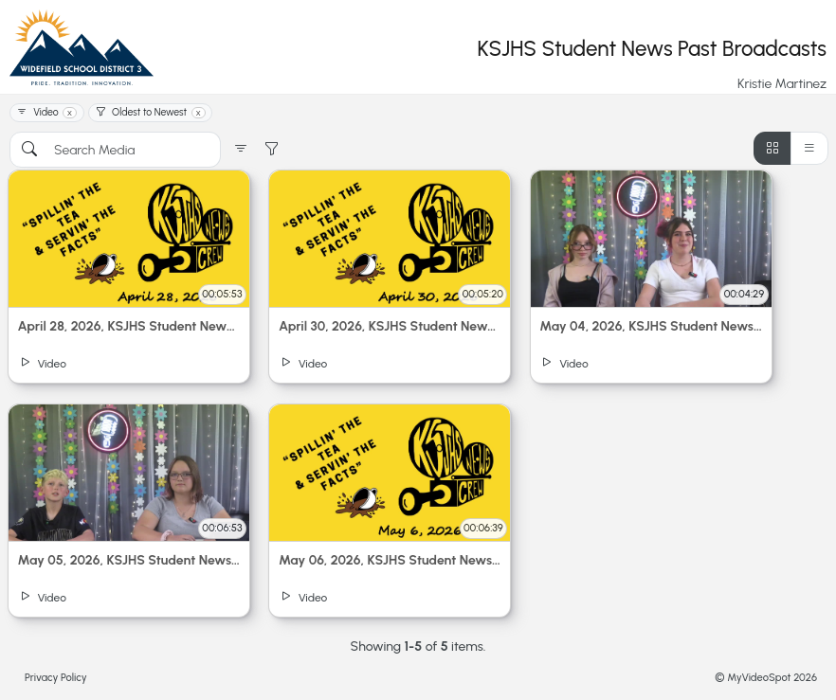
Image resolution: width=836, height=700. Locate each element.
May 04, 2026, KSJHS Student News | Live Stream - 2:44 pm (650, 326)
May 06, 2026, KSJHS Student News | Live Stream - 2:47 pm (390, 560)
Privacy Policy (56, 677)
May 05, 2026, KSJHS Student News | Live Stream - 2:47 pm (129, 560)
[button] (240, 149)
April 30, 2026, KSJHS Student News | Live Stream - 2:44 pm (390, 326)
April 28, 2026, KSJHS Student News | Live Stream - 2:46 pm (129, 326)
